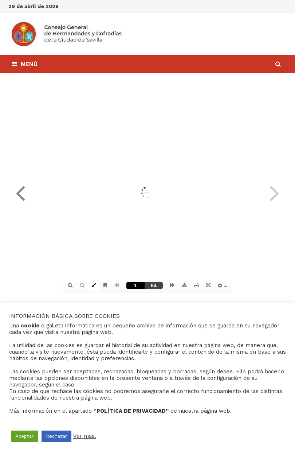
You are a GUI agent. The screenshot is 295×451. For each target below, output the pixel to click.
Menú (25, 64)
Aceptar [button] (24, 436)
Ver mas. (84, 436)
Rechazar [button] (56, 436)
